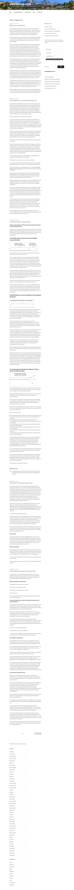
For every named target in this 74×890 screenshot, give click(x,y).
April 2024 (11, 772)
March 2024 (11, 774)
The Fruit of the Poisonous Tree (21, 479)
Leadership (11, 867)
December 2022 (12, 796)
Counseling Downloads (18, 7)
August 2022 (11, 805)
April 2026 (11, 747)
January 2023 (12, 794)
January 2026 (12, 749)
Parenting (11, 871)
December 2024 (12, 763)
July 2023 (11, 785)
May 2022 (11, 810)
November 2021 (12, 823)
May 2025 (11, 758)
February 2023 (12, 792)
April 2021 (11, 839)
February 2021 (12, 844)
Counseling (11, 860)
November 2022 (12, 799)
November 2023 (12, 781)
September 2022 (12, 803)
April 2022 (11, 812)
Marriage (11, 869)
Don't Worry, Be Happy (49, 72)
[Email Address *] (54, 52)
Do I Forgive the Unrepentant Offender (52, 75)
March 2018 (11, 848)
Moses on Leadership (17, 21)
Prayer (10, 876)
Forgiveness (11, 862)
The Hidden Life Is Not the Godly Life (23, 96)
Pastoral (11, 873)
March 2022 (11, 814)
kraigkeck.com (20, 4)
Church (10, 858)
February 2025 (12, 760)
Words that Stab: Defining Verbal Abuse (52, 77)
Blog (10, 7)
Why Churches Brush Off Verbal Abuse (52, 79)
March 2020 (11, 846)
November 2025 (12, 754)
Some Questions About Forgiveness (23, 567)
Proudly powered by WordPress (15, 887)
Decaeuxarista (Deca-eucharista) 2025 (52, 26)
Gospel (10, 864)
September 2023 (12, 783)
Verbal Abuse (11, 880)
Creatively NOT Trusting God (20, 217)
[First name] (54, 45)
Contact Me (39, 7)
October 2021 (12, 826)
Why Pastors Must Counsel (50, 83)
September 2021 (12, 828)
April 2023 (11, 790)
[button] (15, 292)
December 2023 (12, 778)
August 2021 (11, 830)
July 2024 (11, 767)
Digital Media (27, 7)
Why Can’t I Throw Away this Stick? (51, 31)
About (34, 7)
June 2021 (11, 835)
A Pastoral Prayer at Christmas (51, 29)
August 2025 (11, 756)
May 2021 (11, 837)
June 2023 (11, 787)
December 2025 (12, 751)
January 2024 (12, 776)
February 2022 (12, 817)
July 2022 (11, 808)
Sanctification (12, 878)
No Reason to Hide (48, 22)
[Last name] (54, 49)
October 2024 (12, 765)
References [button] (14, 464)
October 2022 (12, 801)
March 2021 (11, 841)
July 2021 (11, 832)
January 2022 (12, 819)
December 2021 (12, 821)
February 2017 (12, 850)
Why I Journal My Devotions (50, 24)
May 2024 (11, 769)
